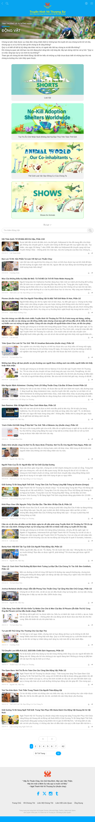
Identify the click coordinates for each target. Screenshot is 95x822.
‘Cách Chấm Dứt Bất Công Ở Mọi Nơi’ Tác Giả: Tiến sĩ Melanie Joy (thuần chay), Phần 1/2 (40, 425)
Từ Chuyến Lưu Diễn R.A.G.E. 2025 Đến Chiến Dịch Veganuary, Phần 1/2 (33, 651)
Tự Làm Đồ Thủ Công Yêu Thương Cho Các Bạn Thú (24, 631)
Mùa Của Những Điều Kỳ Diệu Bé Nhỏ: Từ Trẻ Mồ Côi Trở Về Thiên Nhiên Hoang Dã (37, 279)
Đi (58, 753)
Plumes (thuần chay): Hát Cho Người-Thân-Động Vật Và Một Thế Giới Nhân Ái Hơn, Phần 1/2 (41, 298)
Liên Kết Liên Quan (63, 803)
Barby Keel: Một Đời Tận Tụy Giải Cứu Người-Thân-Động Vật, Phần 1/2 (32, 547)
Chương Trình (14, 273)
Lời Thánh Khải (15, 253)
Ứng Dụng (78, 803)
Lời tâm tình (14, 337)
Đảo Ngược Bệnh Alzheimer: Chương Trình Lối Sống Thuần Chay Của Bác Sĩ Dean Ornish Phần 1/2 (44, 385)
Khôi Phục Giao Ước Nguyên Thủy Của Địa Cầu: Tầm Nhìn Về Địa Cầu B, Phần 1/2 (37, 504)
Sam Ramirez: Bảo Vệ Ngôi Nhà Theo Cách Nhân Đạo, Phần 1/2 (29, 405)
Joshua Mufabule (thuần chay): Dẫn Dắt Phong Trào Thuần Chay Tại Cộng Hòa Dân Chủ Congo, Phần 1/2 (47, 589)
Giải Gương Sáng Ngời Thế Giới (21, 499)
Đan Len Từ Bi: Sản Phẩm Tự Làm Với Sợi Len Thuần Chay (27, 259)
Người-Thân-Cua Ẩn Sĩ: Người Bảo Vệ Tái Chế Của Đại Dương (28, 465)
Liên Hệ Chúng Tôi (45, 803)
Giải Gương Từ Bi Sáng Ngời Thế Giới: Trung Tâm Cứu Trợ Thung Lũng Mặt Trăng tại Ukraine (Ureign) (45, 485)
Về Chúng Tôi (29, 803)
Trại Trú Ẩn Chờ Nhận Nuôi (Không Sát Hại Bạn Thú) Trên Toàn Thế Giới (47, 137)
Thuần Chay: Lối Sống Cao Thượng (22, 399)
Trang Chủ (16, 803)
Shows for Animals (47, 215)
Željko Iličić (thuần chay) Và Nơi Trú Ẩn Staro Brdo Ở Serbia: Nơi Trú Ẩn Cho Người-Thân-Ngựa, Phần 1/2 (46, 445)
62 (63, 746)
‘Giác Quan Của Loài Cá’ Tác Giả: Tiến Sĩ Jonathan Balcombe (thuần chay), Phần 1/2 (38, 343)
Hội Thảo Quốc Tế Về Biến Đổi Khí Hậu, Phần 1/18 (23, 239)
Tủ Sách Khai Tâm (16, 357)
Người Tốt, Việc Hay (17, 419)
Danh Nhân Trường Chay (18, 312)
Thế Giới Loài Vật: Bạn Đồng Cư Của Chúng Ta (47, 176)
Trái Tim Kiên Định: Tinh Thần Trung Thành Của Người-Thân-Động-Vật (32, 690)
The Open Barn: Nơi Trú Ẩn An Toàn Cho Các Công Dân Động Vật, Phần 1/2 (34, 670)
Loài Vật (47, 98)
